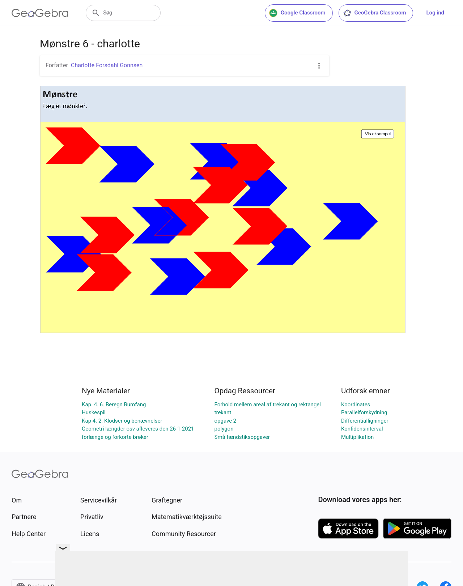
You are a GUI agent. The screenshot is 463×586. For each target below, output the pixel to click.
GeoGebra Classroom (374, 13)
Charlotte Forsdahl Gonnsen (107, 65)
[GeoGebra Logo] (40, 13)
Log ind (435, 12)
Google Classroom (297, 13)
